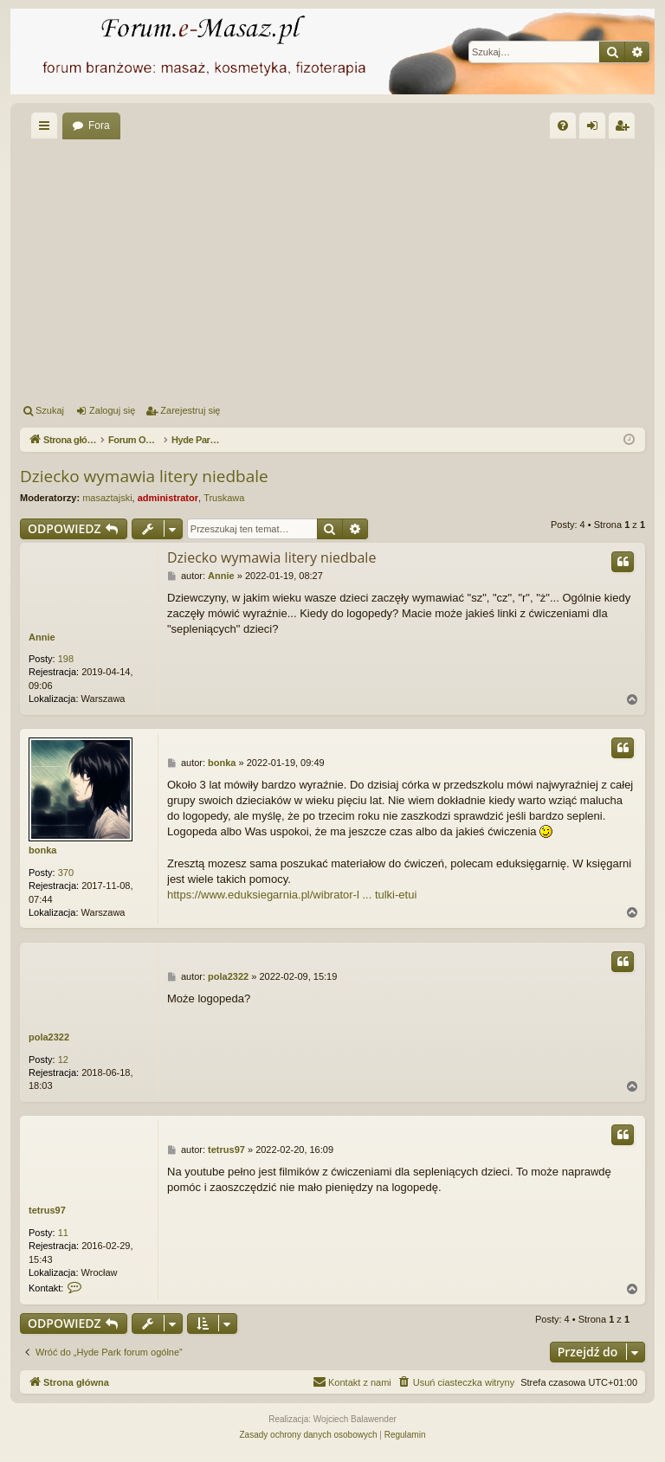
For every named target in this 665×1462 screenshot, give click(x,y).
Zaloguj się (112, 410)
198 (66, 659)
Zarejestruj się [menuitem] (625, 128)
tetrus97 (47, 1210)
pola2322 (49, 1037)
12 (63, 1059)
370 (66, 872)
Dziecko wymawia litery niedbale (144, 476)
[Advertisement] (332, 268)
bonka (42, 850)
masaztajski (107, 498)
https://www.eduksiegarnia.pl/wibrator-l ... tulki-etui (291, 894)
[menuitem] (563, 125)
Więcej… (47, 128)
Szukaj (50, 410)
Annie (42, 637)
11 (63, 1232)
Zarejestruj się (190, 410)
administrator (168, 498)
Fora (99, 125)
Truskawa (223, 498)
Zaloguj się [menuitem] (596, 128)
